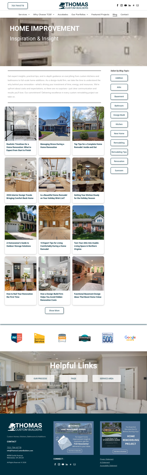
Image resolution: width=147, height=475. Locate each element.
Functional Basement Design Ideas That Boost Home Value (87, 295)
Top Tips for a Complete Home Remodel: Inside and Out (88, 145)
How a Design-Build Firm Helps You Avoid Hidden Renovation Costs (51, 297)
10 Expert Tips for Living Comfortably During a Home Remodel (53, 246)
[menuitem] (24, 14)
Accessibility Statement (108, 466)
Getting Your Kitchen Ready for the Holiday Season (86, 196)
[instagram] (121, 6)
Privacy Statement (106, 459)
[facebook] (117, 6)
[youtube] (125, 6)
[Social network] (133, 6)
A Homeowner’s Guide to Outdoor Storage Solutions (19, 244)
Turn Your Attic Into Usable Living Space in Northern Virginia (86, 246)
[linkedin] (129, 6)
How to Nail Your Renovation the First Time (20, 295)
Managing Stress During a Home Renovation (52, 145)
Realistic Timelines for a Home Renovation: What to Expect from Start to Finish (19, 147)
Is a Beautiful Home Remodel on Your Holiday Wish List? (53, 196)
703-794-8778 (14, 447)
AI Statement (105, 462)
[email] (137, 6)
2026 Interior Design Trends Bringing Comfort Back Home (20, 196)
